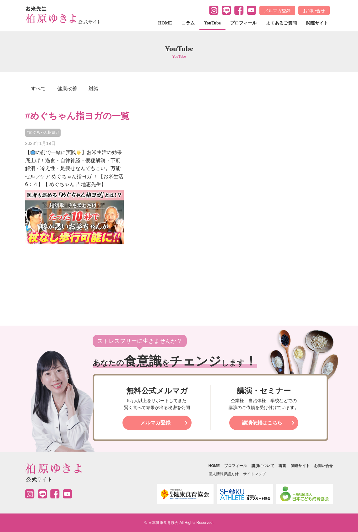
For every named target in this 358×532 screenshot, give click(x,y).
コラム (188, 23)
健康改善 (67, 88)
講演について (263, 466)
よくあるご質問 (281, 23)
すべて (38, 88)
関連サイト (317, 23)
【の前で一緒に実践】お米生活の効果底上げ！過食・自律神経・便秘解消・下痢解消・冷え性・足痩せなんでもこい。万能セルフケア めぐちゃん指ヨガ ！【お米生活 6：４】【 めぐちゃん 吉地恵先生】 (74, 168)
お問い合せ (314, 10)
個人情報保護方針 (224, 474)
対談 (94, 88)
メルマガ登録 (277, 10)
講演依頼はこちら (262, 422)
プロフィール (243, 23)
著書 (282, 466)
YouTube (212, 23)
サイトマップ (254, 474)
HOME (165, 23)
